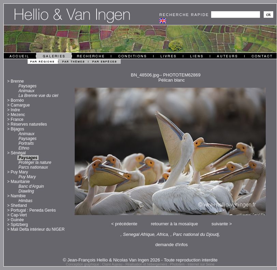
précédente (126, 223)
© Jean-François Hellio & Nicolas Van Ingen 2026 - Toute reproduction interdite (140, 259)
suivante (220, 223)
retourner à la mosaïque (174, 223)
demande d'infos (171, 244)
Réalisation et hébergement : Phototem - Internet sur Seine (170, 264)
